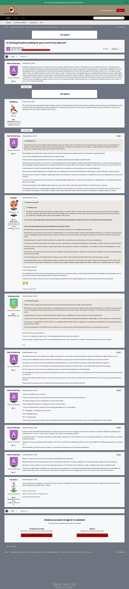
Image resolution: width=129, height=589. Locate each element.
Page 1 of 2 (24, 56)
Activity (16, 18)
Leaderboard (33, 22)
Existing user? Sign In (108, 10)
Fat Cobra (13, 480)
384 (14, 497)
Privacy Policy (57, 584)
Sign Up (120, 10)
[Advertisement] (64, 568)
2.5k (14, 81)
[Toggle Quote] (25, 141)
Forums (8, 22)
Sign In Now (92, 535)
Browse (8, 18)
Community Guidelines (20, 22)
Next (13, 56)
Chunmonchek (13, 296)
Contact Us (66, 584)
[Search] (102, 18)
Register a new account (36, 535)
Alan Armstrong (18, 48)
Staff (41, 22)
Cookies (73, 584)
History (23, 18)
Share (105, 49)
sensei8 (13, 198)
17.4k (14, 219)
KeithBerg (13, 102)
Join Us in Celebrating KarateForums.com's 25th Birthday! (63, 2)
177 (13, 314)
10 (13, 119)
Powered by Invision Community (64, 587)
